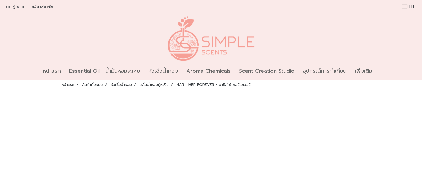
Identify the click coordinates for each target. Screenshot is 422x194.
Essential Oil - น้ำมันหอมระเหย (104, 71)
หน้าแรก (52, 71)
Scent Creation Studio (266, 71)
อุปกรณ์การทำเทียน (324, 71)
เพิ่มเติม (363, 71)
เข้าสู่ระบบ (15, 7)
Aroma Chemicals (208, 71)
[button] (381, 71)
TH (408, 6)
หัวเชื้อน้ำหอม (163, 71)
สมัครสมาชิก (42, 7)
